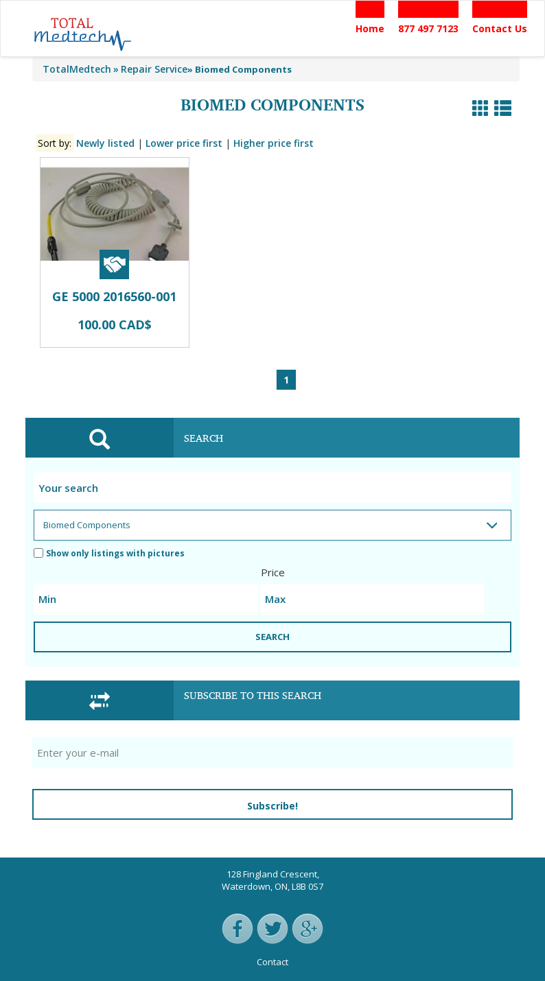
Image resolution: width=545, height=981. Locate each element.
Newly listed (105, 143)
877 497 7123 (428, 28)
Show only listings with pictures (109, 553)
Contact (272, 962)
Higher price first (273, 143)
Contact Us (499, 28)
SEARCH (272, 636)
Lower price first (184, 143)
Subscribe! (272, 805)
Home (370, 28)
